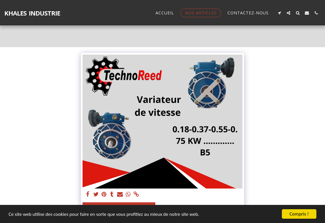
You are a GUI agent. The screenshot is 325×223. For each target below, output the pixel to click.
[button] (279, 13)
